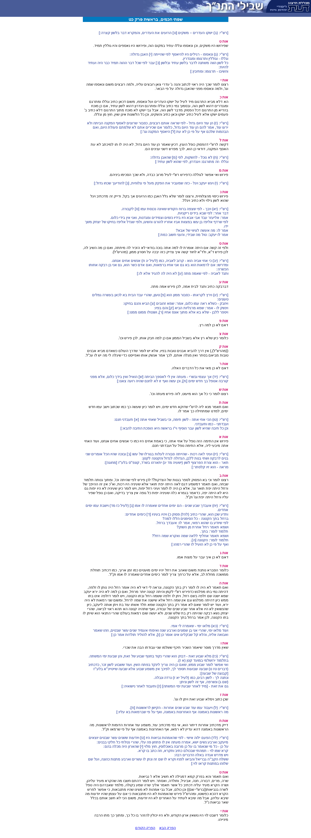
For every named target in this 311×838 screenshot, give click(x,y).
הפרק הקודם (145, 828)
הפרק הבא (167, 828)
